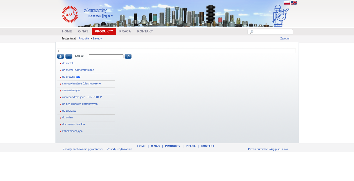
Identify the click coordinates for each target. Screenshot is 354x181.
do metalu (66, 64)
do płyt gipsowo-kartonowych (78, 104)
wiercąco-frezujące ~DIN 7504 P (80, 98)
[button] (60, 56)
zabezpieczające (70, 131)
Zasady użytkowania (119, 149)
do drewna (69, 77)
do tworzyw (67, 111)
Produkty (84, 38)
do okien (65, 118)
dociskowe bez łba (71, 125)
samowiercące (69, 91)
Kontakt (207, 146)
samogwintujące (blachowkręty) (79, 84)
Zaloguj (284, 38)
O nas (155, 146)
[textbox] (273, 31)
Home (141, 146)
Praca (191, 146)
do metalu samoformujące (76, 70)
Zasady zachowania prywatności (83, 149)
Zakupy (97, 38)
